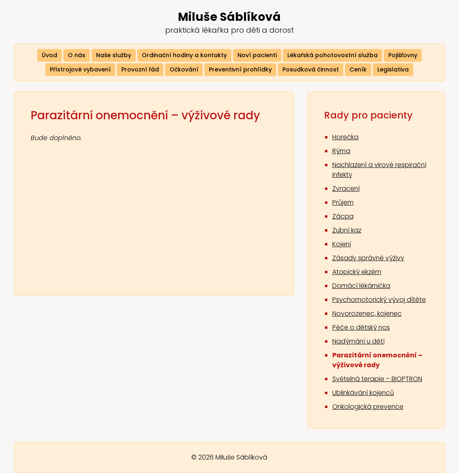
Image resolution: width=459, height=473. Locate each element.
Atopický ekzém (357, 273)
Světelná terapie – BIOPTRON (377, 380)
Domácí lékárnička (361, 287)
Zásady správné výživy (368, 259)
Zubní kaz (347, 231)
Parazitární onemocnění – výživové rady (378, 361)
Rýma (341, 152)
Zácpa (343, 217)
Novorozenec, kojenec (367, 314)
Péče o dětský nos (361, 328)
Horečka (345, 138)
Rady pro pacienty (370, 116)
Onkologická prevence (368, 408)
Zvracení (346, 189)
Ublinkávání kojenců (363, 394)
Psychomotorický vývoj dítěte (379, 301)
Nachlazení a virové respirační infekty (363, 171)
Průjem (343, 203)
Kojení (342, 245)
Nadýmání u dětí (358, 342)
